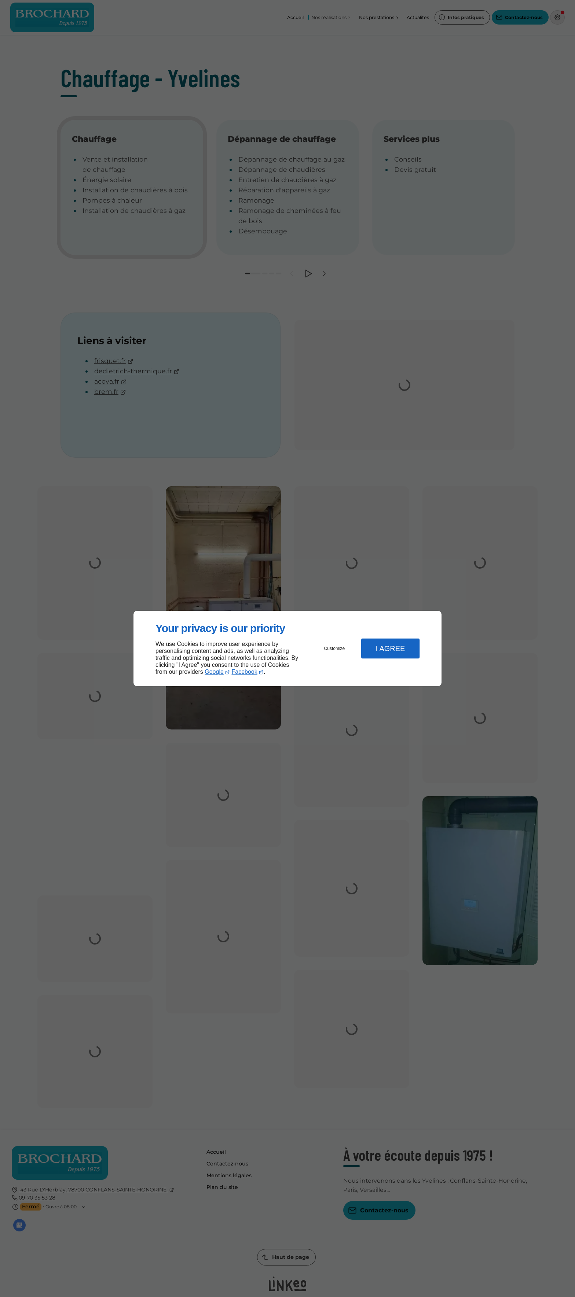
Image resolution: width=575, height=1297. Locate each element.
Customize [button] (334, 648)
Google (214, 672)
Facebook (244, 672)
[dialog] (287, 649)
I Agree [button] (390, 648)
